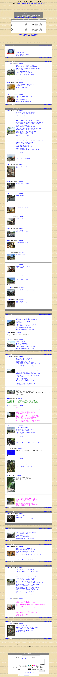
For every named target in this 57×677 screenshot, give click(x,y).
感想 (7, 621)
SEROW (12, 29)
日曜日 (7, 61)
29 (18, 35)
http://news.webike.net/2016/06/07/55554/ (23, 557)
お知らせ (12, 20)
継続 (11, 28)
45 (35, 35)
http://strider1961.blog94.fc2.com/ (23, 384)
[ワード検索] (31, 3)
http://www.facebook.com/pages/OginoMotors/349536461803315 (26, 17)
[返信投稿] (49, 45)
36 (26, 35)
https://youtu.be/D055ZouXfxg (21, 451)
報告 (11, 25)
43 (33, 35)
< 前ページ (26, 34)
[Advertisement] (28, 8)
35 (25, 35)
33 (23, 35)
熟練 (11, 24)
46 (36, 35)
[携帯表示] (40, 3)
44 (34, 35)
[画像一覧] (26, 3)
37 (27, 35)
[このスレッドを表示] (43, 45)
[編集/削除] (21, 46)
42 (32, 35)
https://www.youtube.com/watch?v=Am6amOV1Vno (25, 329)
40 (30, 35)
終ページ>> (36, 34)
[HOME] (43, 3)
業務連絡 (7, 511)
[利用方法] (36, 3)
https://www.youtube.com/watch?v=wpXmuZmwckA (25, 348)
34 (24, 35)
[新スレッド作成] (21, 3)
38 (28, 35)
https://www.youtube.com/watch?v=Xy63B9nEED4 (25, 559)
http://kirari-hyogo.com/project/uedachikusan (23, 101)
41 (31, 35)
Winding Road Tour (13, 23)
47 (37, 35)
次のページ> (31, 34)
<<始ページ (20, 34)
